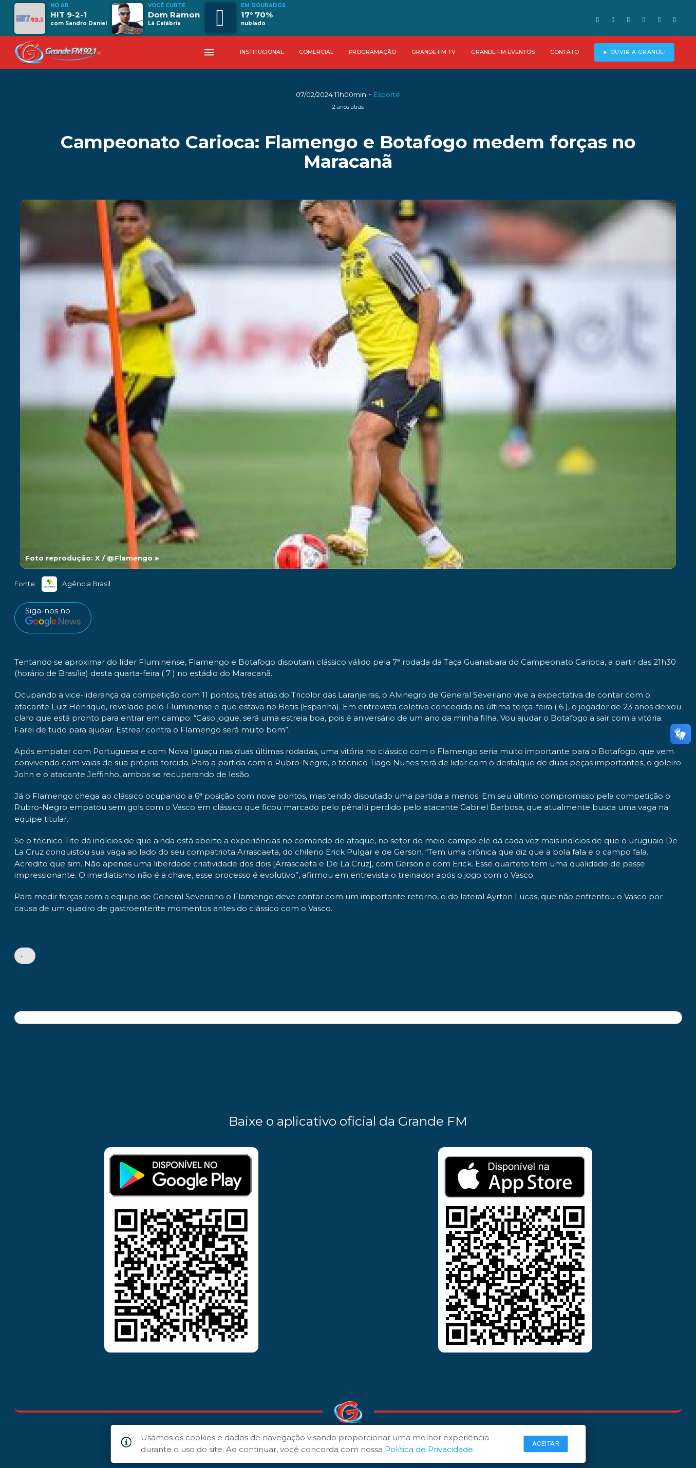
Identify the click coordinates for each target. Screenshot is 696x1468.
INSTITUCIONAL (262, 52)
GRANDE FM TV (433, 52)
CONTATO (564, 52)
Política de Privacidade (429, 1449)
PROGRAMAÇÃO (372, 52)
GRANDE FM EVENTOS (503, 52)
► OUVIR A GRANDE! (634, 52)
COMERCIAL (316, 52)
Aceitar (546, 1443)
